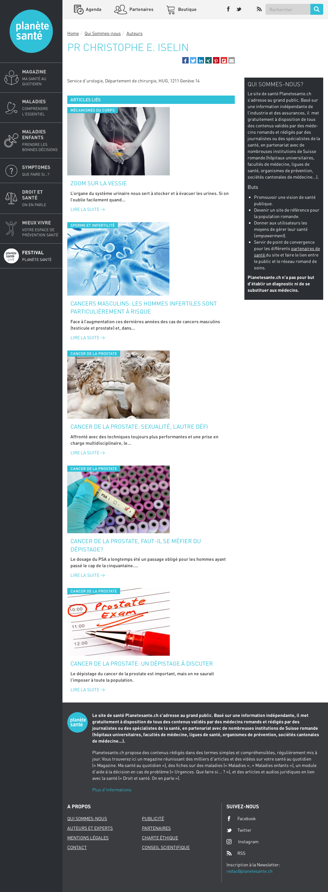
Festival (40, 255)
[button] (185, 60)
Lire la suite (87, 209)
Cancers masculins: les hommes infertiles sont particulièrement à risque (143, 307)
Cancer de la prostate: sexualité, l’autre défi (139, 426)
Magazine (40, 78)
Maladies (40, 107)
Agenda (93, 9)
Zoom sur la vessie (98, 183)
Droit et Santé (40, 198)
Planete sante (31, 31)
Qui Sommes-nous (103, 33)
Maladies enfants (40, 140)
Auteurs (135, 33)
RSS (235, 853)
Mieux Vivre (40, 229)
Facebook (241, 818)
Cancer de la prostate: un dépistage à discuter (141, 663)
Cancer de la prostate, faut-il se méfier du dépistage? (135, 545)
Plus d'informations (111, 789)
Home (73, 33)
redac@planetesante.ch (249, 871)
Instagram (242, 841)
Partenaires (140, 9)
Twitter (238, 830)
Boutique (187, 9)
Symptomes (40, 170)
